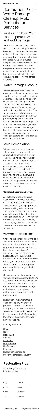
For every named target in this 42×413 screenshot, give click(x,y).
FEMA (5, 329)
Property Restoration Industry (17, 354)
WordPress (35, 409)
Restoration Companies (14, 351)
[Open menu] (37, 3)
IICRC (5, 332)
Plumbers (7, 349)
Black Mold (8, 340)
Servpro (7, 337)
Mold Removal (9, 343)
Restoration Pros (11, 3)
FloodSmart (8, 334)
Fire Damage (9, 346)
